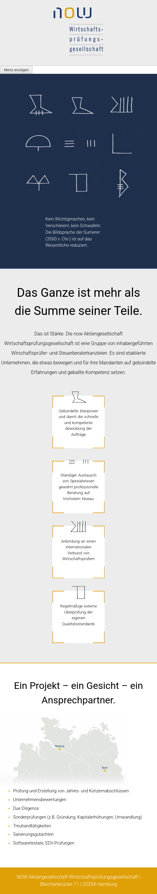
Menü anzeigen (16, 70)
